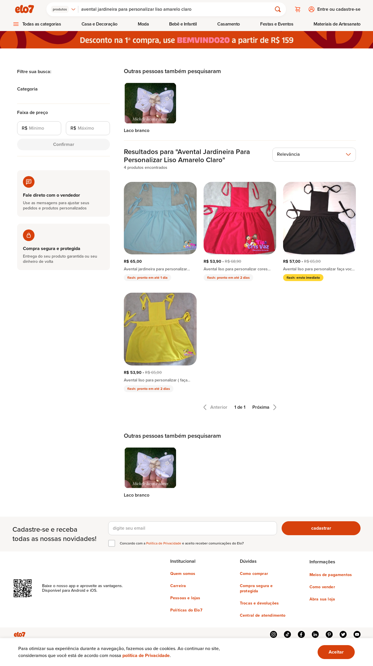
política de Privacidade (146, 655)
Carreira (178, 586)
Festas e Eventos (276, 24)
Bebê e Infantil (183, 24)
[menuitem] (36, 24)
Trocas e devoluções (259, 603)
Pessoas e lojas (185, 598)
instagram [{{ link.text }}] (273, 634)
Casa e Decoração (99, 24)
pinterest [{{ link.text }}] (329, 634)
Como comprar (254, 573)
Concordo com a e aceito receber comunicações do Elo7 (182, 543)
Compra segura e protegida (256, 588)
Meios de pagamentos (330, 575)
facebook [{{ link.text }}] (301, 634)
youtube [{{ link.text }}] (357, 634)
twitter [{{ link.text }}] (343, 634)
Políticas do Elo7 (186, 610)
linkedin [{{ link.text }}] (315, 634)
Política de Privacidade (164, 543)
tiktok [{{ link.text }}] (287, 634)
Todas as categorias (41, 24)
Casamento (228, 24)
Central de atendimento (263, 615)
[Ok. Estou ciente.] (336, 652)
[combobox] (63, 9)
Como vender (322, 587)
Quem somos (182, 573)
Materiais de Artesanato (337, 24)
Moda (143, 24)
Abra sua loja (322, 599)
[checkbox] (111, 543)
